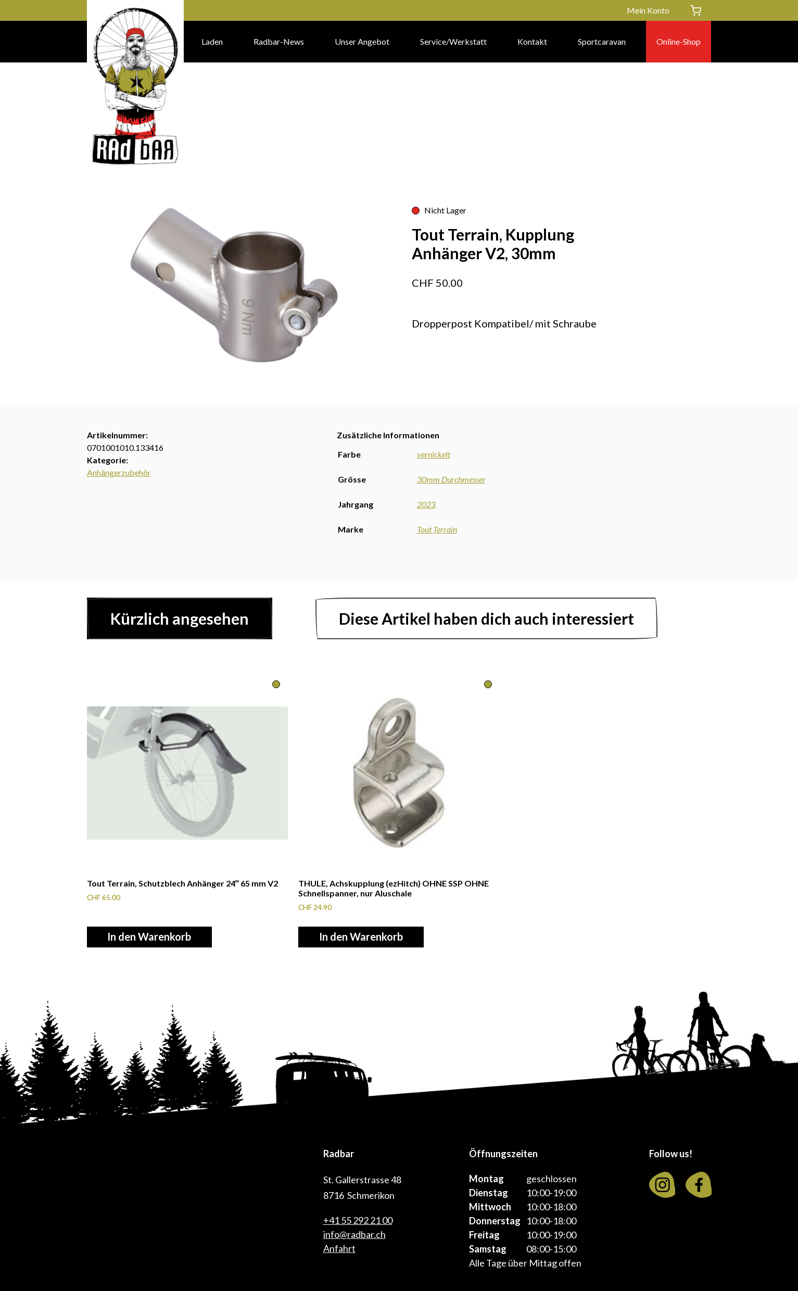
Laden (212, 41)
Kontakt (532, 41)
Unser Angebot (362, 41)
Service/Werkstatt (453, 41)
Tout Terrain (437, 529)
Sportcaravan (602, 41)
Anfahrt (339, 1248)
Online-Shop (678, 41)
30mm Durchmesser (451, 479)
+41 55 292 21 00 (357, 1220)
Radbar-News (279, 41)
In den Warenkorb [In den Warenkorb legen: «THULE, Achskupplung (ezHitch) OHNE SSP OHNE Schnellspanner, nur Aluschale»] (361, 937)
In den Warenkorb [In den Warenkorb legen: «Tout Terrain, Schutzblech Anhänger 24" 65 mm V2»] (150, 937)
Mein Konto (648, 10)
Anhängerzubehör (119, 472)
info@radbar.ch (354, 1234)
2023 (426, 504)
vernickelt (433, 454)
